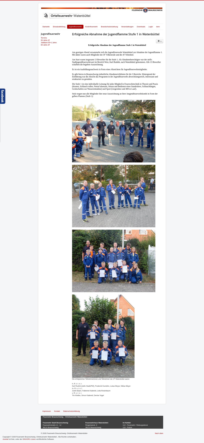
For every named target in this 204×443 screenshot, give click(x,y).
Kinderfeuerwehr (91, 27)
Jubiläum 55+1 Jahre (49, 43)
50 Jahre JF (45, 40)
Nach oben (159, 433)
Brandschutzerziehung (109, 27)
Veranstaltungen (127, 27)
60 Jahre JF (45, 45)
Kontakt (57, 411)
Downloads (141, 27)
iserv (158, 27)
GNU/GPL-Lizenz (29, 439)
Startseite (46, 27)
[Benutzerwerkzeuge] (159, 41)
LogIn (151, 27)
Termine (44, 38)
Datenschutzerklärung (71, 411)
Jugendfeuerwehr (75, 27)
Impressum (46, 411)
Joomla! (6, 439)
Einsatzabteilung (59, 27)
